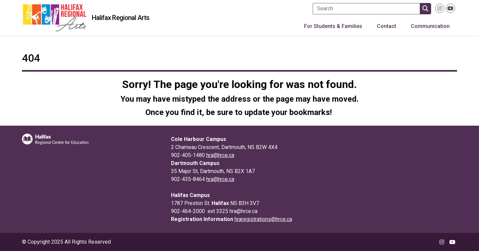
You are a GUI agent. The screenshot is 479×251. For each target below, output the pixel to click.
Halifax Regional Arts (120, 18)
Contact (386, 26)
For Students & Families (333, 26)
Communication (430, 26)
